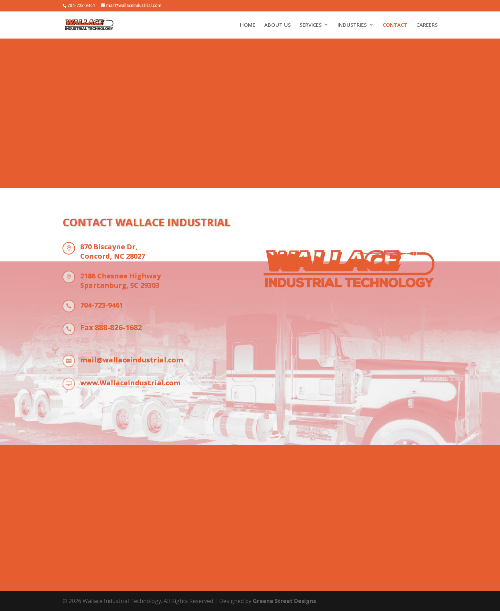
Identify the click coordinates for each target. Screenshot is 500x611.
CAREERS (427, 25)
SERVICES (311, 25)
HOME (247, 25)
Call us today (250, 560)
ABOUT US (277, 25)
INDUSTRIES (352, 25)
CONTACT (395, 25)
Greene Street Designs (284, 601)
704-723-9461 (81, 5)
